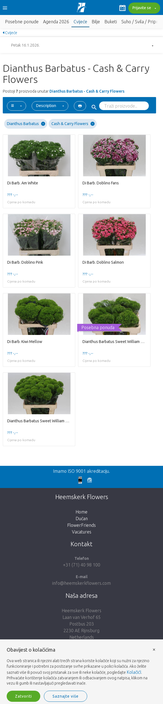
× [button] (154, 649)
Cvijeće (80, 21)
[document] (81, 666)
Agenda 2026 (56, 21)
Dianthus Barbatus (26, 124)
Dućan (82, 518)
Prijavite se (143, 8)
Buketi (110, 21)
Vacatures (81, 531)
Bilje (96, 21)
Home (81, 511)
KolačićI (134, 672)
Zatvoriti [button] (23, 696)
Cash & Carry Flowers (73, 124)
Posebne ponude (22, 21)
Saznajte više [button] (65, 696)
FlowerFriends (81, 525)
